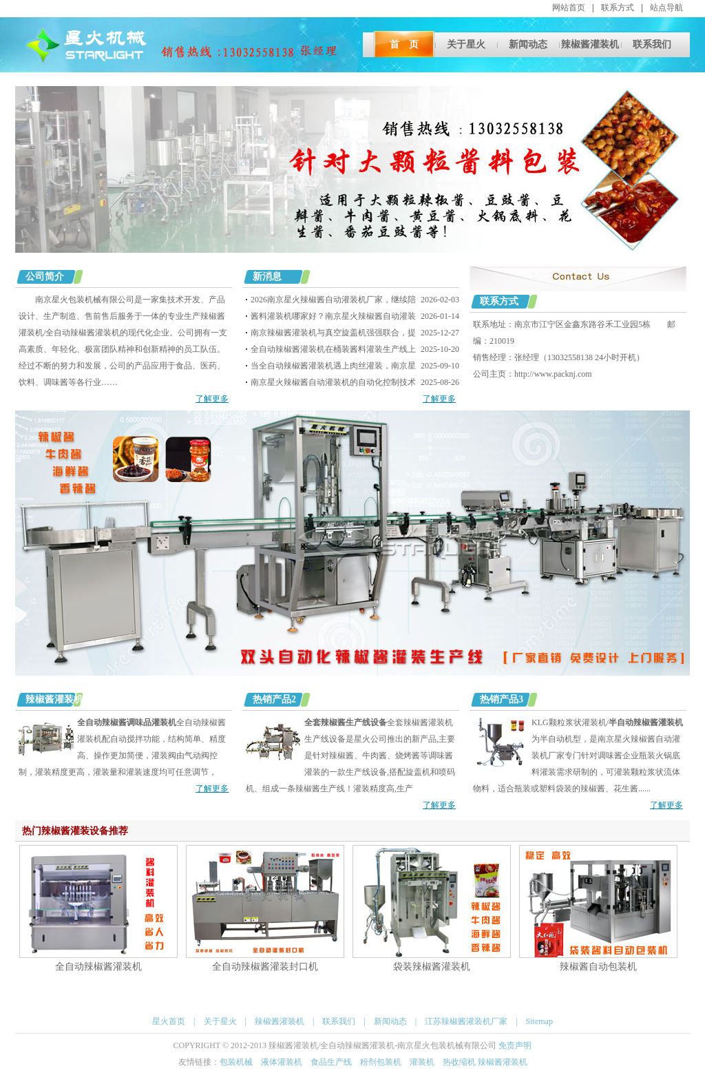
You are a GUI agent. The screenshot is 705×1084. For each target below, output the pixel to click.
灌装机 (422, 1062)
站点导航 (666, 7)
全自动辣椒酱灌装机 (98, 966)
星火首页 (168, 1021)
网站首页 (568, 7)
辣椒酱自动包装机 (598, 966)
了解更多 (212, 399)
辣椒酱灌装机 (590, 44)
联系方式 (617, 7)
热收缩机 (460, 1062)
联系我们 (652, 44)
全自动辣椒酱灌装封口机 (265, 966)
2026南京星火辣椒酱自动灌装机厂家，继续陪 (333, 299)
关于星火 (466, 44)
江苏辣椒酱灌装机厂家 (466, 1021)
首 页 (404, 44)
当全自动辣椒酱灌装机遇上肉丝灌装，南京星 (333, 366)
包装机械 (236, 1062)
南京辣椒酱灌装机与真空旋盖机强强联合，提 (333, 332)
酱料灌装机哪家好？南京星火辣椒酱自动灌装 (333, 316)
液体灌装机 (281, 1062)
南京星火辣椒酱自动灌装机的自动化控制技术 (333, 382)
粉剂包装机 (380, 1062)
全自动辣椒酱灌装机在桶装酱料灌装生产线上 (333, 349)
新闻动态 (528, 44)
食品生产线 (331, 1062)
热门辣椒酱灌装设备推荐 (75, 830)
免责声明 (515, 1045)
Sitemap (539, 1021)
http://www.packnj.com (553, 374)
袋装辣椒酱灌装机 (431, 966)
